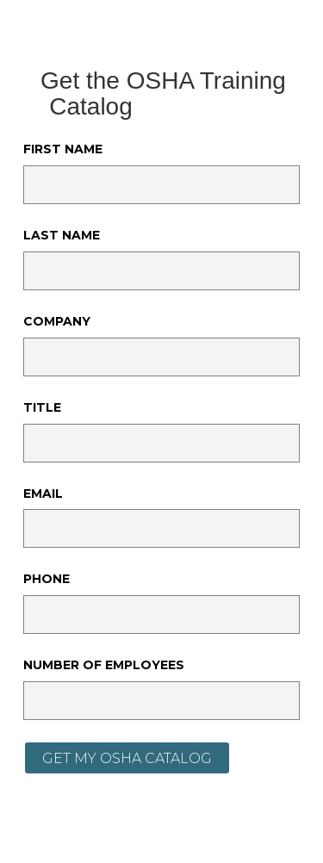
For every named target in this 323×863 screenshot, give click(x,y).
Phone (46, 579)
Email (43, 493)
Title (42, 407)
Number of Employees (103, 665)
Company (56, 321)
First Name (62, 149)
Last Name (61, 235)
